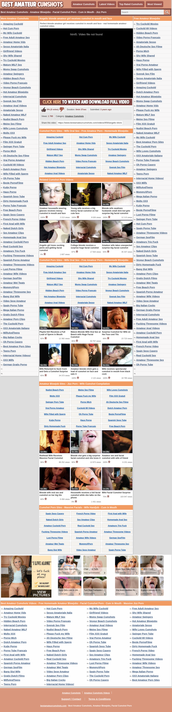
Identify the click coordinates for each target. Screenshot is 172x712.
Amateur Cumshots (84, 4)
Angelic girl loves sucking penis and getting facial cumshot (51, 248)
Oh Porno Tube (11, 178)
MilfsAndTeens (11, 332)
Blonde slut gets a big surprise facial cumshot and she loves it (85, 456)
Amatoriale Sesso (13, 110)
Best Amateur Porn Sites (17, 346)
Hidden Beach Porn (14, 78)
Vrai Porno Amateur (14, 160)
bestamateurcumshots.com (53, 706)
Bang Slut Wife (11, 296)
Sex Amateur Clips (13, 233)
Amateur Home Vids (14, 42)
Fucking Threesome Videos (18, 255)
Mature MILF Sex (12, 64)
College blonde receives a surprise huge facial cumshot (85, 246)
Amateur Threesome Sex (17, 292)
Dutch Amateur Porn (14, 169)
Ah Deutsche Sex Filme (16, 155)
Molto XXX (9, 133)
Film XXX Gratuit (12, 142)
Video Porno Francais (15, 83)
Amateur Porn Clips (14, 319)
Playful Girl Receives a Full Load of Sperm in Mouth (52, 333)
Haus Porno (9, 192)
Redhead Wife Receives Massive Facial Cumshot (51, 456)
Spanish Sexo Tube (14, 196)
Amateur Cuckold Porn (16, 242)
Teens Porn (9, 351)
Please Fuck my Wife (14, 137)
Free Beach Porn (12, 210)
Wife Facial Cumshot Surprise (116, 492)
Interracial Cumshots (15, 96)
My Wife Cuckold (12, 33)
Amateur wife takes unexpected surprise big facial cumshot (117, 246)
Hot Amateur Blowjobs (15, 92)
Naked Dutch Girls (13, 228)
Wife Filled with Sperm (15, 173)
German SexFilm (12, 278)
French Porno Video (14, 219)
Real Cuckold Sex (13, 246)
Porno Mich (9, 151)
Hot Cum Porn (11, 28)
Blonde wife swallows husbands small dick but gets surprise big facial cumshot (116, 211)
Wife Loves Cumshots (15, 128)
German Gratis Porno (15, 364)
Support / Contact (71, 699)
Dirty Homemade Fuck (15, 201)
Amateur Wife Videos (15, 273)
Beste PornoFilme (13, 183)
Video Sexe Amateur (14, 301)
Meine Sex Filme (12, 123)
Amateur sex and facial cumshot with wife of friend (115, 456)
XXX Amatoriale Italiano (16, 328)
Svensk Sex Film (12, 101)
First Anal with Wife (14, 223)
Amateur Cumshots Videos (97, 693)
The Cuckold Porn (13, 323)
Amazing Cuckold (13, 24)
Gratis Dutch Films (13, 314)
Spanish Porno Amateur (16, 260)
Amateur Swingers (13, 74)
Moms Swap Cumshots (16, 69)
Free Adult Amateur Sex (16, 37)
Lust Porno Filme (12, 269)
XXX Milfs (8, 360)
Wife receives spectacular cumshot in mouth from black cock (116, 371)
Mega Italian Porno (13, 310)
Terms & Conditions (100, 699)
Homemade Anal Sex (14, 237)
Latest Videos (107, 4)
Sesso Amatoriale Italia (16, 46)
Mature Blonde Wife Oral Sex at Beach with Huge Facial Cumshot (86, 334)
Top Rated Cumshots (131, 4)
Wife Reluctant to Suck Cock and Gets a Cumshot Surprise (53, 370)
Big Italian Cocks (12, 337)
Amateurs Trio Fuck (14, 251)
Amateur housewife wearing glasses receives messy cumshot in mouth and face (52, 211)
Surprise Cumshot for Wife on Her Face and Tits (116, 333)
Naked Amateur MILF (15, 114)
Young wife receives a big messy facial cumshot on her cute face (84, 211)
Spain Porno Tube (13, 305)
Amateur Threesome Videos (18, 264)
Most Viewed (154, 4)
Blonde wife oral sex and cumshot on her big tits (51, 493)
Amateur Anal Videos (15, 105)
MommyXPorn (11, 287)
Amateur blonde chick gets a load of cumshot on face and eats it (84, 371)
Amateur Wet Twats (14, 282)
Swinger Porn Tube (14, 146)
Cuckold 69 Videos (13, 164)
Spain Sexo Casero (14, 214)
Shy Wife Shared (12, 55)
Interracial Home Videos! (17, 355)
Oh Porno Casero (13, 342)
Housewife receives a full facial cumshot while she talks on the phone (85, 495)
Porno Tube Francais (14, 205)
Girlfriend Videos (12, 51)
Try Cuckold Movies (14, 60)
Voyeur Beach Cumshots (17, 87)
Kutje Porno (9, 187)
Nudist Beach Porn (13, 119)
